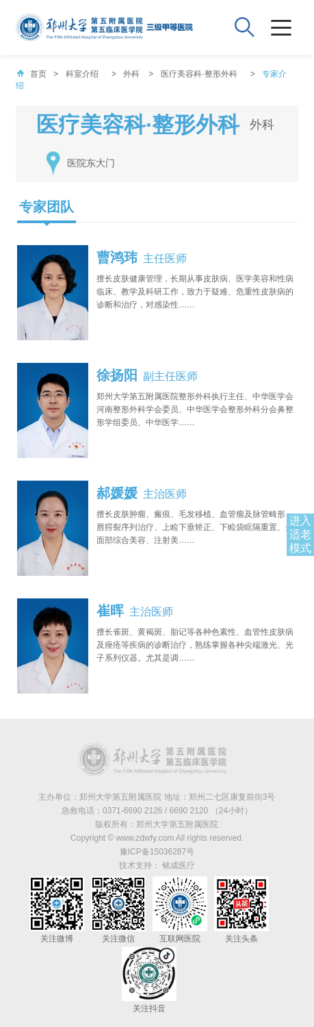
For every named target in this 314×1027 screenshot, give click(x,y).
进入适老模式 (300, 534)
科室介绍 (82, 74)
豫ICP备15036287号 (157, 852)
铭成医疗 (178, 865)
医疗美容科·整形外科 (199, 74)
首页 (31, 74)
